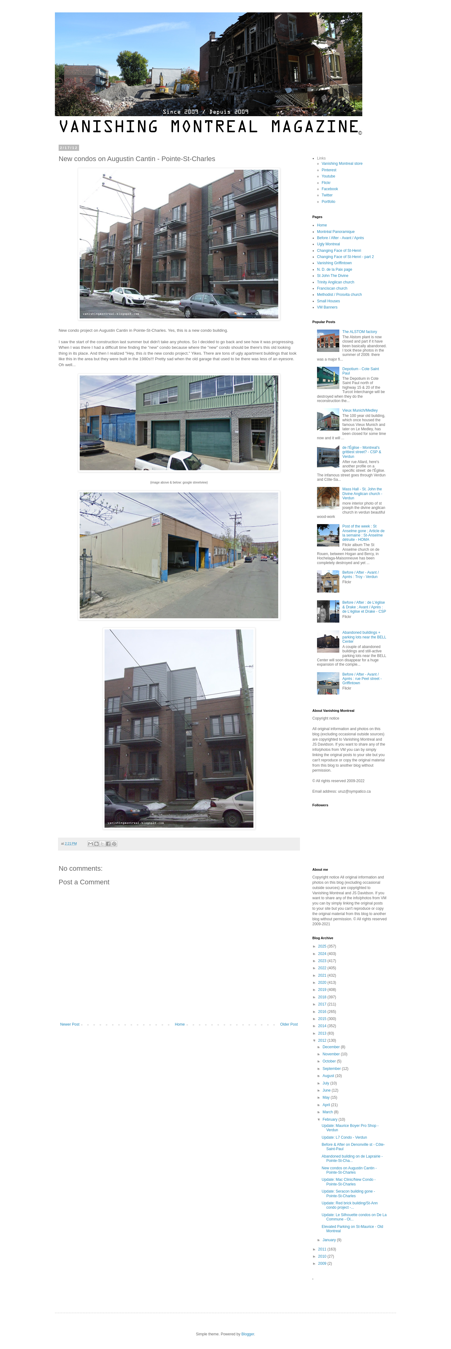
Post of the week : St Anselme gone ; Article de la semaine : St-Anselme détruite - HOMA (363, 533)
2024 (323, 954)
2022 (323, 968)
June (327, 1090)
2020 (323, 982)
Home (180, 1024)
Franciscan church (332, 288)
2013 (323, 1033)
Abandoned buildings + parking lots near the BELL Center (364, 637)
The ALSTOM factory (359, 332)
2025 (323, 946)
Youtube (328, 176)
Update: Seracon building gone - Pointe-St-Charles (348, 1193)
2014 (323, 1026)
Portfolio (328, 201)
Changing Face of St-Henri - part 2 (345, 257)
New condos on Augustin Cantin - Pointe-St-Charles (349, 1170)
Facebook (330, 189)
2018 (323, 997)
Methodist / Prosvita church (339, 294)
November (332, 1054)
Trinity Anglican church (335, 282)
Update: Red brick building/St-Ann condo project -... (350, 1205)
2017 (323, 1004)
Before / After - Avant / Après (340, 238)
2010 (323, 1256)
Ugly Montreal (328, 244)
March (328, 1112)
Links (321, 158)
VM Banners (327, 307)
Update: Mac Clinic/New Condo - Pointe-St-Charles (349, 1181)
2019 (323, 990)
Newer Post (69, 1024)
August (329, 1076)
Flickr (326, 183)
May (327, 1097)
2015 (323, 1019)
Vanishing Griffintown (334, 263)
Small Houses (328, 301)
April (327, 1105)
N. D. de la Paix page (334, 269)
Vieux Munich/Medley (360, 410)
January (330, 1240)
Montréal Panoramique (336, 232)
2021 (323, 975)
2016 (323, 1012)
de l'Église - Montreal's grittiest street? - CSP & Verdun (361, 452)
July (326, 1083)
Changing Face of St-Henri (339, 250)
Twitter (327, 195)
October (330, 1061)
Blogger (247, 1334)
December (332, 1047)
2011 (323, 1249)
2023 (323, 961)
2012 (323, 1040)
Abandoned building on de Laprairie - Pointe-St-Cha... (352, 1158)
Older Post (289, 1024)
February (330, 1119)
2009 (323, 1263)
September (332, 1068)
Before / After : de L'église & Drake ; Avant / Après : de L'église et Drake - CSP (364, 607)
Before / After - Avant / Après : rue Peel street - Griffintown (362, 678)
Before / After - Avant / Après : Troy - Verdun (360, 574)
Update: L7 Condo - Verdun (344, 1137)
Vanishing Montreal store (342, 163)
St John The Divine (332, 276)
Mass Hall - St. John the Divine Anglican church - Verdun (362, 493)
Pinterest (329, 170)
